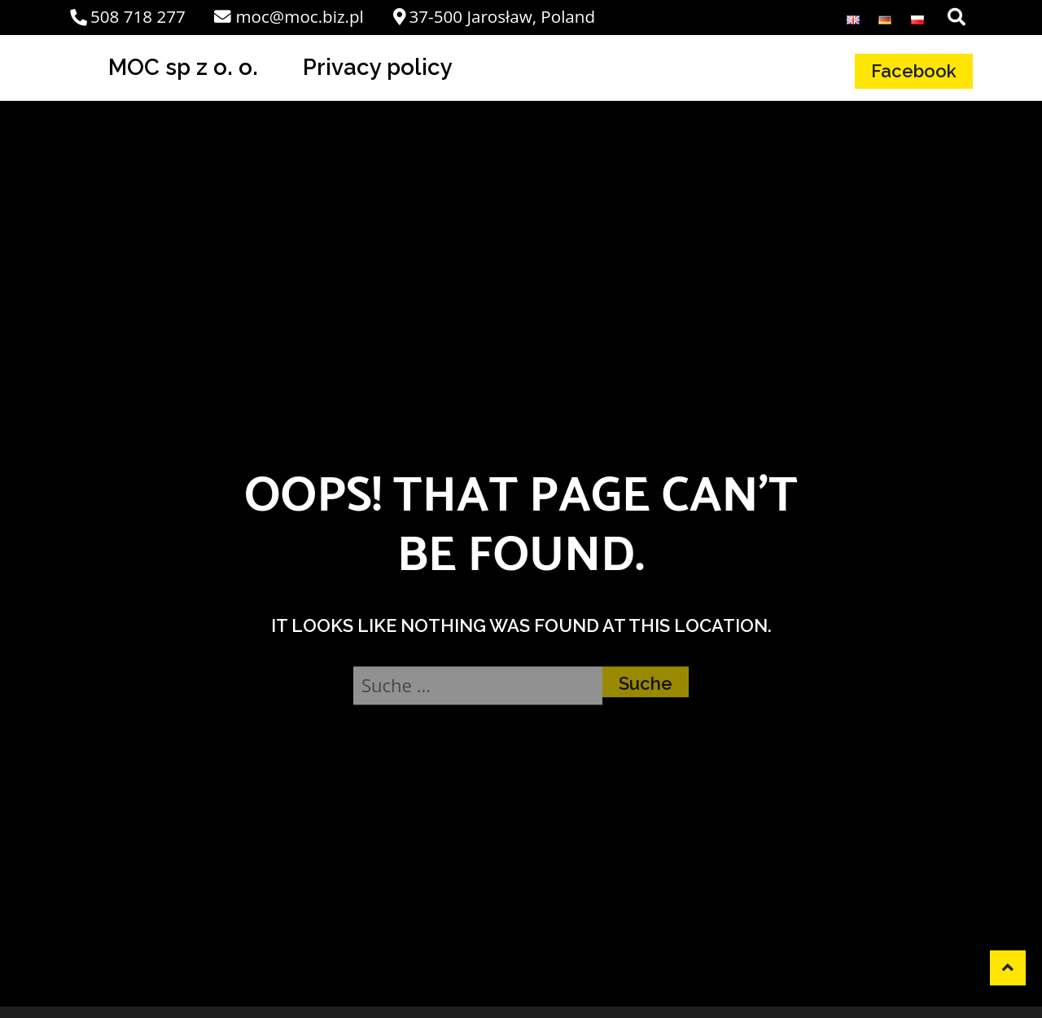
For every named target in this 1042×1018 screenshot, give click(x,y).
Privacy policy (378, 67)
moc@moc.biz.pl (288, 16)
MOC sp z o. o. (183, 67)
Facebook (914, 70)
